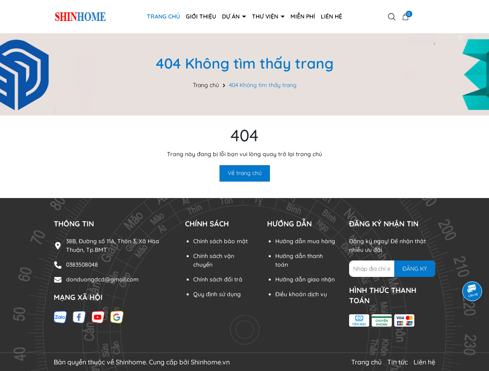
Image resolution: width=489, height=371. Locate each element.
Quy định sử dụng (217, 294)
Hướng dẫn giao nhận (305, 279)
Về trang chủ (245, 173)
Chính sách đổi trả (217, 279)
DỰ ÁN (231, 16)
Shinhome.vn (210, 362)
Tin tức (397, 362)
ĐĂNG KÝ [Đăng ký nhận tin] (414, 268)
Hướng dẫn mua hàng (305, 241)
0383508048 (82, 264)
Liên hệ (331, 16)
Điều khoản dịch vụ (301, 294)
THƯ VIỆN (266, 16)
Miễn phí (302, 16)
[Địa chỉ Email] (392, 268)
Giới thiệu (201, 16)
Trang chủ (163, 16)
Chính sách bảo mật (220, 241)
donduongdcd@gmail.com (102, 279)
